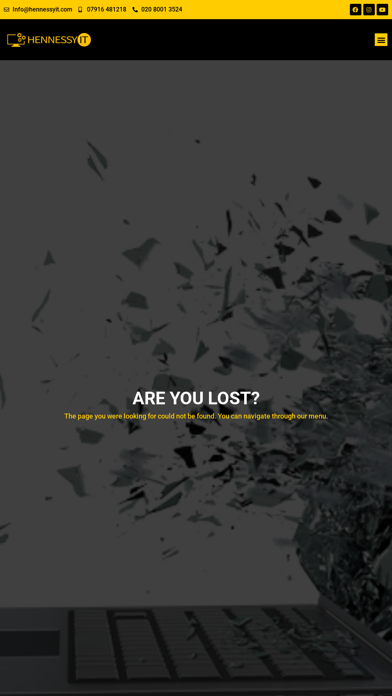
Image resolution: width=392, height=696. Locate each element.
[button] (381, 40)
